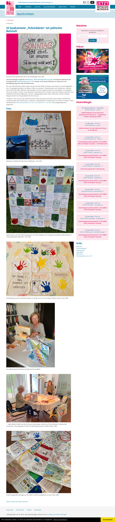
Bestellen (93, 40)
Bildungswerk (49, 7)
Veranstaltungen (81, 248)
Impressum (9, 510)
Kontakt (29, 510)
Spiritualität (79, 252)
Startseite (10, 20)
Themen (28, 7)
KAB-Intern (79, 254)
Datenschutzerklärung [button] (60, 519)
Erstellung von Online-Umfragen (57, 514)
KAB (19, 7)
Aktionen (79, 246)
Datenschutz (20, 510)
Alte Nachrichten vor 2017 (84, 256)
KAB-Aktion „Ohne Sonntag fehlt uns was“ (39, 79)
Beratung (63, 7)
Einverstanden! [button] (107, 519)
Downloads (37, 510)
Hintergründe (80, 250)
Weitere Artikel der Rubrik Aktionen (17, 501)
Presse (72, 7)
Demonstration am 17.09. (25, 81)
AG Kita (37, 7)
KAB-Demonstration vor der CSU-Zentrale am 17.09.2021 (34, 102)
